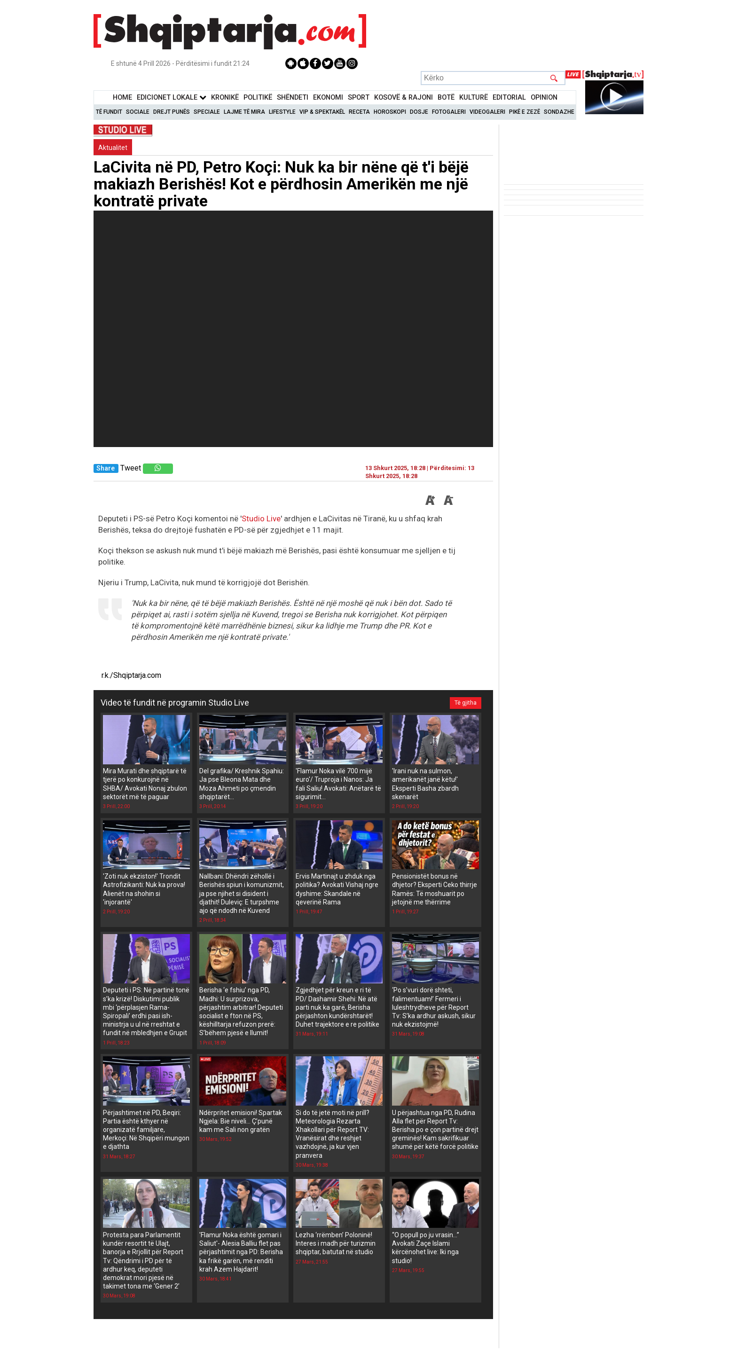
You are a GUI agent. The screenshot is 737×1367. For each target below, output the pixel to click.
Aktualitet (112, 147)
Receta (359, 112)
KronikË (225, 98)
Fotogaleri (449, 112)
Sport (358, 98)
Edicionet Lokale (171, 98)
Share (105, 468)
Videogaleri (487, 112)
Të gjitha (466, 702)
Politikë (257, 98)
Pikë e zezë (524, 112)
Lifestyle (282, 112)
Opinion (544, 98)
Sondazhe (559, 112)
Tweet (130, 468)
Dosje (419, 112)
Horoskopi (390, 112)
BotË (446, 98)
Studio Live (261, 518)
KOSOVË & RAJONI (403, 98)
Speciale (207, 112)
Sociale (137, 112)
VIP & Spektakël (322, 112)
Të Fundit (109, 112)
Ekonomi (328, 98)
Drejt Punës (171, 112)
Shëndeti (292, 98)
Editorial (509, 98)
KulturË (473, 98)
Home (122, 98)
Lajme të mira (244, 112)
